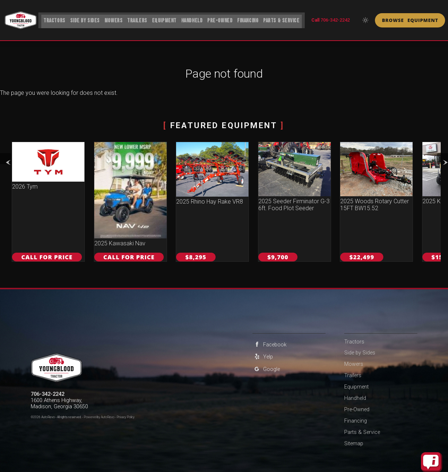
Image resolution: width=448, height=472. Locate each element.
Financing (355, 421)
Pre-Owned (356, 409)
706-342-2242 (47, 394)
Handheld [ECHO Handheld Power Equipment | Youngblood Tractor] (192, 19)
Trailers (136, 19)
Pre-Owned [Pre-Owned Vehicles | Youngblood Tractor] (221, 19)
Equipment (164, 19)
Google (266, 368)
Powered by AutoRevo (99, 417)
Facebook (269, 344)
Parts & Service (362, 432)
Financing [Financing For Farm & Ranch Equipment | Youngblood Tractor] (249, 19)
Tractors (52, 19)
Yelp (263, 356)
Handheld (355, 398)
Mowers (112, 19)
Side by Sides (83, 19)
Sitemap (353, 444)
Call (330, 20)
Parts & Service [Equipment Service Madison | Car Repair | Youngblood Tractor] (284, 19)
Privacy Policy (125, 417)
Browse (410, 20)
